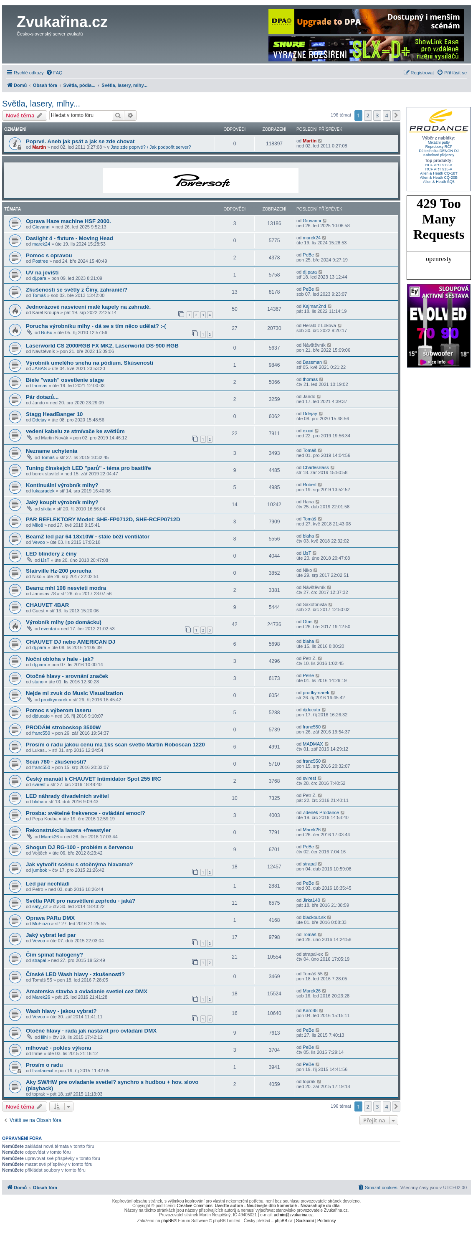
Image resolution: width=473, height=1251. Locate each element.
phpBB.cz (284, 1220)
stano (37, 681)
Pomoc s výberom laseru (58, 710)
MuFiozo (41, 923)
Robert (309, 484)
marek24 (41, 243)
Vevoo (38, 542)
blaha (308, 535)
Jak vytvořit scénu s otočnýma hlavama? (79, 864)
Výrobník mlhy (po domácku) (63, 622)
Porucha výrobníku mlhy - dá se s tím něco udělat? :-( (96, 326)
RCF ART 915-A (439, 169)
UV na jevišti (42, 272)
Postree (40, 261)
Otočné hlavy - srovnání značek (67, 676)
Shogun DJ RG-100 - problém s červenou (79, 847)
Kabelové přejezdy (438, 155)
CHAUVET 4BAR (47, 605)
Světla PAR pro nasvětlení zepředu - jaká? (80, 901)
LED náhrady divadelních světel (67, 796)
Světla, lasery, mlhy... (41, 103)
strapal (309, 863)
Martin (39, 147)
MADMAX (313, 743)
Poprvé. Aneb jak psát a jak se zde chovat (80, 141)
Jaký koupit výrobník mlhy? (62, 502)
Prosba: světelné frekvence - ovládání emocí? (85, 813)
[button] (396, 115)
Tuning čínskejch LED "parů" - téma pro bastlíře (88, 468)
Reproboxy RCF (439, 147)
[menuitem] (54, 73)
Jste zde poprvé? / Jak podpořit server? (151, 147)
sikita (46, 508)
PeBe (308, 254)
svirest (39, 784)
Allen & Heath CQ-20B (439, 177)
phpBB (167, 1220)
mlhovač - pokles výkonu (58, 1048)
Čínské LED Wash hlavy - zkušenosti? (75, 974)
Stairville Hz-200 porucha (58, 571)
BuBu (46, 332)
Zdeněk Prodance (321, 812)
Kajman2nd (314, 306)
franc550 (41, 733)
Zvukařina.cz (62, 21)
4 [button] (386, 115)
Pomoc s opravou (49, 255)
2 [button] (368, 115)
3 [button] (377, 115)
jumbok (39, 870)
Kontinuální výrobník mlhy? (62, 485)
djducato (41, 715)
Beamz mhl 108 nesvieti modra (66, 588)
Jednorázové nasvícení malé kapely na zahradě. (88, 307)
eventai (48, 628)
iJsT (45, 560)
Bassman (312, 362)
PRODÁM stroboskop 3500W (63, 727)
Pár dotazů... (42, 397)
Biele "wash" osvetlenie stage (65, 380)
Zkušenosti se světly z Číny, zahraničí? (76, 290)
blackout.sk (314, 917)
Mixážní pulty (439, 142)
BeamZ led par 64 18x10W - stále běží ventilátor (87, 536)
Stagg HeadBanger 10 (54, 414)
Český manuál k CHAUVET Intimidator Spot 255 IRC (93, 779)
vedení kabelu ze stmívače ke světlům (75, 431)
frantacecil (42, 1070)
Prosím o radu (44, 1065)
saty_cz (40, 906)
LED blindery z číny (51, 554)
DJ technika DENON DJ (439, 151)
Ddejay (39, 419)
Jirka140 (311, 900)
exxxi (308, 430)
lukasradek (43, 490)
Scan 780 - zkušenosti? (56, 762)
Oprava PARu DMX (50, 918)
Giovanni (41, 226)
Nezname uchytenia (51, 451)
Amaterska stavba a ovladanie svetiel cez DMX (86, 991)
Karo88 (310, 1010)
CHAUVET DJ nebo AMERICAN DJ (70, 642)
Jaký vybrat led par (51, 935)
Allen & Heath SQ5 (439, 182)
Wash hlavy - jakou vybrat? (61, 1011)
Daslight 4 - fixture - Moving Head (69, 238)
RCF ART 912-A (439, 165)
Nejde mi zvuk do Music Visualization (74, 693)
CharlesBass (316, 467)
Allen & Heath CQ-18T (439, 173)
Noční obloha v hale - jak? (60, 659)
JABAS (39, 368)
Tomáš (39, 295)
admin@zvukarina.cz (293, 1215)
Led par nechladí (48, 884)
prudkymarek (54, 699)
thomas (39, 385)
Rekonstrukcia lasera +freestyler (68, 830)
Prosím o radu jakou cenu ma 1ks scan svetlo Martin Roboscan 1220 (115, 744)
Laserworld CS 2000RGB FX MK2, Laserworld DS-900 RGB (102, 346)
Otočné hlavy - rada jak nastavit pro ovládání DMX (91, 1031)
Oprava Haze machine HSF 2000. (68, 221)
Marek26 (50, 836)
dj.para (39, 278)
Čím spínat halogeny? (54, 955)
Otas (307, 621)
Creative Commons (194, 1205)
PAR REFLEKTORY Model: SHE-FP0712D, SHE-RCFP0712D (103, 519)
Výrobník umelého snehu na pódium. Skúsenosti (89, 363)
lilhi (44, 1037)
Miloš (37, 525)
